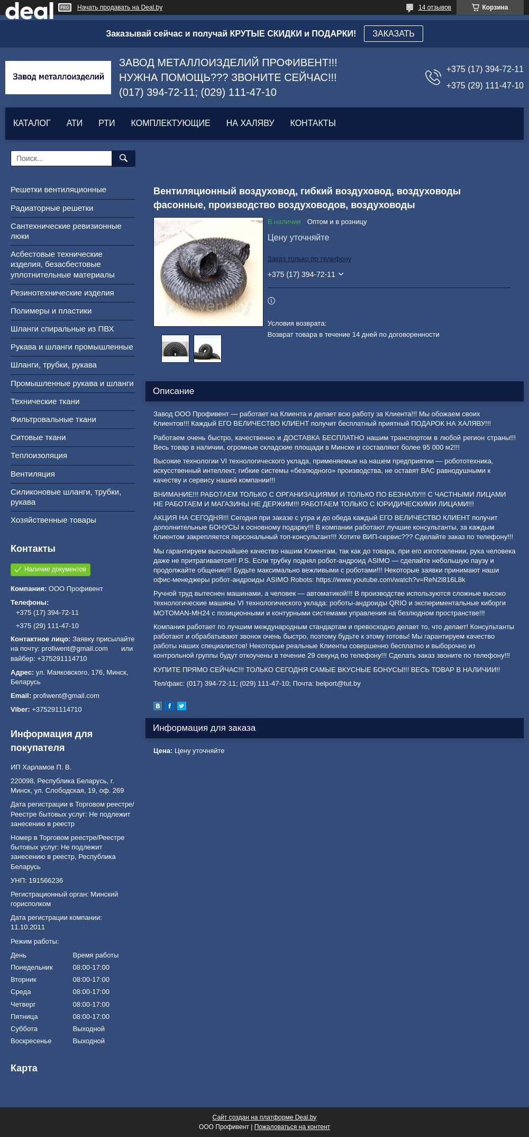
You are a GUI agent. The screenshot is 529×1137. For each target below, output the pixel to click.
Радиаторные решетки (52, 207)
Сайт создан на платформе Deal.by (265, 1117)
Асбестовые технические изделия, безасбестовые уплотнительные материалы (63, 264)
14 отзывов (434, 7)
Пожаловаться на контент (292, 1127)
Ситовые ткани (38, 437)
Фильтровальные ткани (53, 419)
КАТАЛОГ (32, 123)
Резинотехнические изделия (62, 292)
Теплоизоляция (39, 455)
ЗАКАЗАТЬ (393, 33)
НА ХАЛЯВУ (250, 123)
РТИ (106, 123)
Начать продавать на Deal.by (119, 7)
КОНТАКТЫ (312, 123)
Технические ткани (45, 401)
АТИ (75, 123)
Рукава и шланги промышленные (72, 346)
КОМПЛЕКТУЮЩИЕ (171, 123)
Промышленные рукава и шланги (72, 383)
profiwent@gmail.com (66, 696)
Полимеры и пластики (51, 310)
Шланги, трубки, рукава (54, 364)
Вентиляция (33, 473)
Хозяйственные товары (53, 519)
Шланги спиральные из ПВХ (62, 328)
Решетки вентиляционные (58, 189)
